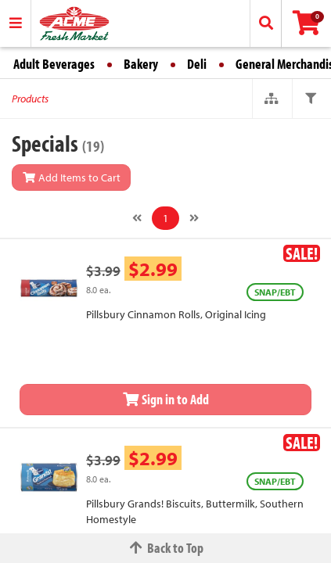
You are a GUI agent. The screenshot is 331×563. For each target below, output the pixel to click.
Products (30, 98)
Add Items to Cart (71, 177)
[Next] (194, 218)
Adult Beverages (54, 64)
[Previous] (137, 218)
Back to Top (166, 548)
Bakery (141, 64)
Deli (197, 64)
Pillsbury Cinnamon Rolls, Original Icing (176, 314)
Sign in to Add (166, 399)
